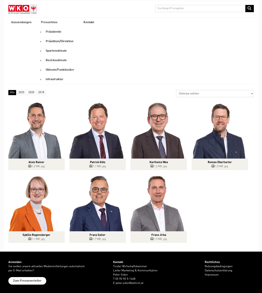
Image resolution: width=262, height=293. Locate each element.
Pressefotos (49, 22)
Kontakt (88, 22)
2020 (31, 92)
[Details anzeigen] (36, 166)
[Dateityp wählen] (215, 93)
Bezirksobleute (56, 60)
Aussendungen (21, 22)
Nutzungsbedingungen (218, 266)
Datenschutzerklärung (218, 270)
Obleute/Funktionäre (60, 69)
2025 (21, 92)
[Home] (22, 9)
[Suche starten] (249, 8)
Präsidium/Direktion (59, 41)
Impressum (212, 274)
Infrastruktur (54, 79)
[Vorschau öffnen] (36, 130)
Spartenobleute (56, 50)
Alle (12, 92)
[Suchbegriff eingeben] (204, 8)
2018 (41, 92)
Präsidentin (53, 31)
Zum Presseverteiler (27, 280)
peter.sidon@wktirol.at (129, 283)
